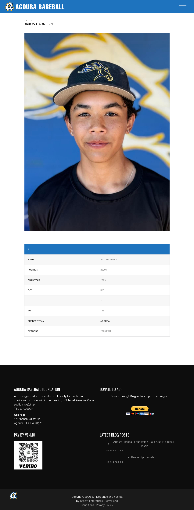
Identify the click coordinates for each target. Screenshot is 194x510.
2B (26, 20)
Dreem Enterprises (91, 500)
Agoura (105, 321)
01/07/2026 (114, 450)
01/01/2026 (114, 462)
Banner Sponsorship (143, 457)
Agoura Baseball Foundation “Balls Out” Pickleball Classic (143, 444)
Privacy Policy (104, 505)
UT (31, 20)
